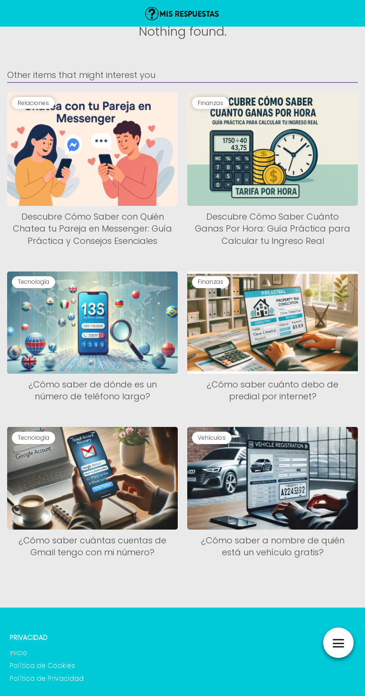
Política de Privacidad (47, 678)
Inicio (18, 652)
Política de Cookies (42, 665)
